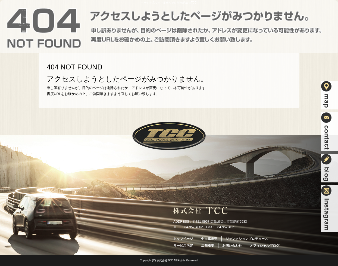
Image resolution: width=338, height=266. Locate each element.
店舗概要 (25, 39)
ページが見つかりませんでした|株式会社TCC (168, 2)
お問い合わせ (25, 47)
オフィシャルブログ (264, 245)
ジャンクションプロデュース (25, 24)
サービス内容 (25, 32)
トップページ (25, 9)
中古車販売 (25, 17)
